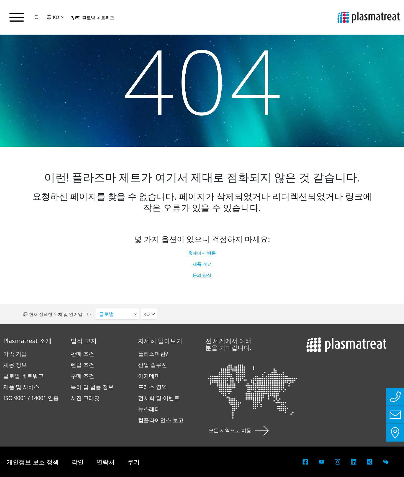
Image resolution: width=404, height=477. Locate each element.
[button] (37, 17)
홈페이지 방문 (202, 253)
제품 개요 (202, 264)
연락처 (106, 462)
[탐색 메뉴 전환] (17, 17)
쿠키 (133, 462)
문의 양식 (202, 275)
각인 (78, 462)
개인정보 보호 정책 (33, 462)
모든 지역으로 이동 (239, 430)
